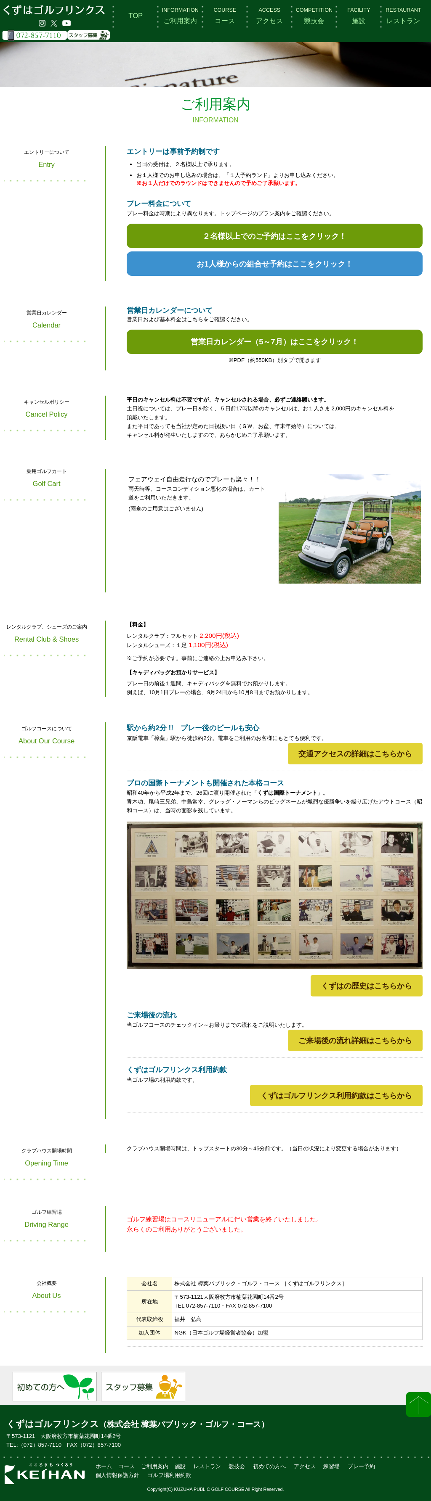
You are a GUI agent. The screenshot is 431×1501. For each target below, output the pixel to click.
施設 (358, 15)
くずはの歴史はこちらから (366, 985)
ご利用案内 (180, 15)
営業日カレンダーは (274, 341)
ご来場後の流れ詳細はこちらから (355, 1040)
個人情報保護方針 (117, 1475)
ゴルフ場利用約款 (169, 1475)
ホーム (104, 1466)
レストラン (403, 15)
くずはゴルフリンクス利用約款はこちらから (336, 1095)
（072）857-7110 (39, 1445)
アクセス (269, 15)
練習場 (331, 1466)
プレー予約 (361, 1466)
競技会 (314, 15)
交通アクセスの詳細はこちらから (355, 753)
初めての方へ (269, 1466)
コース (224, 15)
